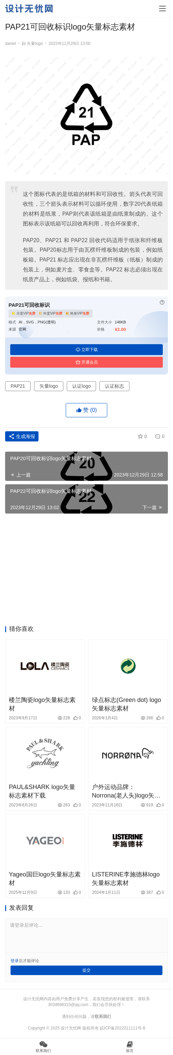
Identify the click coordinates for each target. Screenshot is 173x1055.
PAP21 (18, 386)
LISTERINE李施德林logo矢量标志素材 (126, 878)
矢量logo (35, 43)
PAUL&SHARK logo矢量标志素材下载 (42, 791)
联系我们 (103, 1016)
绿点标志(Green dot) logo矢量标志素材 (126, 704)
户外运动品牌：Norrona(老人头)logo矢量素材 (126, 792)
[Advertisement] (86, 571)
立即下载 (87, 349)
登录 (15, 960)
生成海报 (22, 436)
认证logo (81, 386)
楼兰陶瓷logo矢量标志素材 (42, 704)
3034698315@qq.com (68, 1004)
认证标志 (114, 386)
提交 (86, 970)
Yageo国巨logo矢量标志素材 (45, 878)
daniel (10, 43)
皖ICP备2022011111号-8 (122, 1028)
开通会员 (87, 362)
